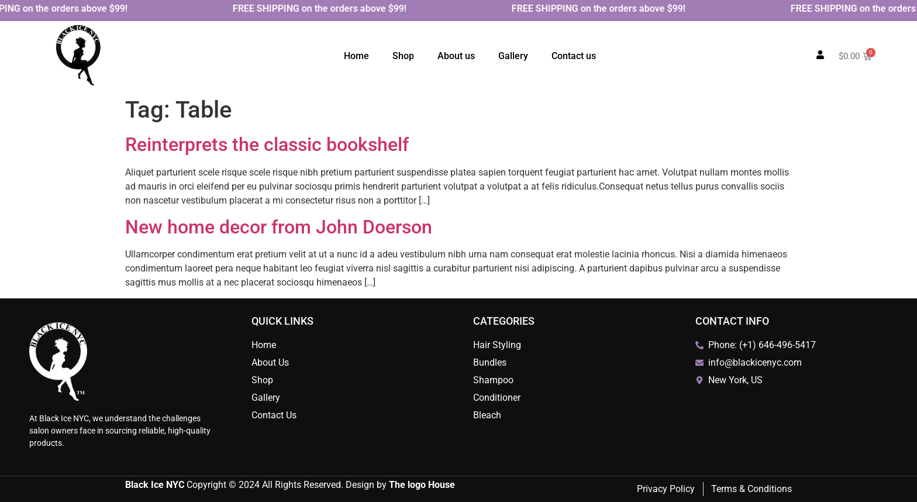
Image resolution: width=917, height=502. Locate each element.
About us (456, 55)
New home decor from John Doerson (278, 227)
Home (356, 55)
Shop (403, 55)
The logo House (422, 484)
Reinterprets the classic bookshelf (267, 144)
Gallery (513, 55)
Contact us (573, 55)
